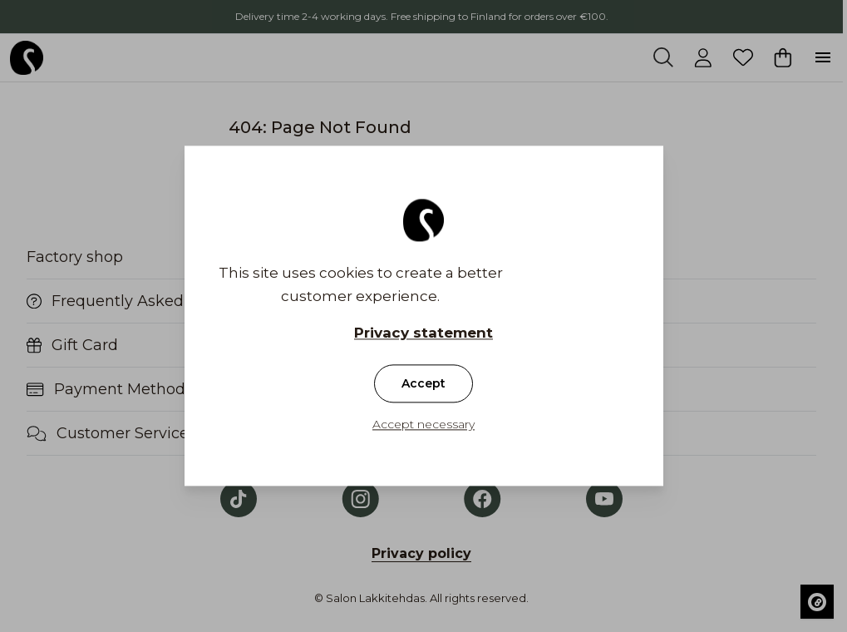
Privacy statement (423, 333)
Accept (423, 384)
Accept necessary (423, 424)
